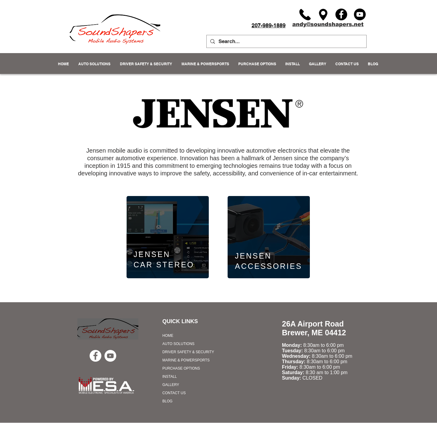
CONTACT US (174, 393)
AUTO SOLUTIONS (178, 344)
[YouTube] (360, 14)
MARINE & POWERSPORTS (186, 360)
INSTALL (169, 376)
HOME (167, 335)
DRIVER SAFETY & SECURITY (188, 352)
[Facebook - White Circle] (95, 356)
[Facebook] (341, 14)
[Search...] (286, 41)
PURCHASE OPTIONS (181, 368)
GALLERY (170, 385)
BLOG (167, 401)
